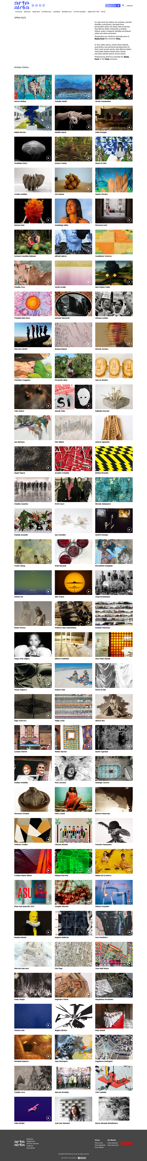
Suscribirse (31, 1148)
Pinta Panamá (112, 1143)
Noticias (18, 12)
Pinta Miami (99, 1147)
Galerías (56, 12)
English (130, 6)
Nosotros (30, 1139)
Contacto (30, 1146)
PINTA (103, 12)
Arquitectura (93, 12)
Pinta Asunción (112, 1145)
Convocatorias (79, 12)
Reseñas (27, 12)
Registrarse (31, 1141)
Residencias (67, 12)
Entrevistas (46, 12)
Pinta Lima (99, 1143)
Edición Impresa (33, 1144)
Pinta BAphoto (100, 1145)
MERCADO (36, 12)
